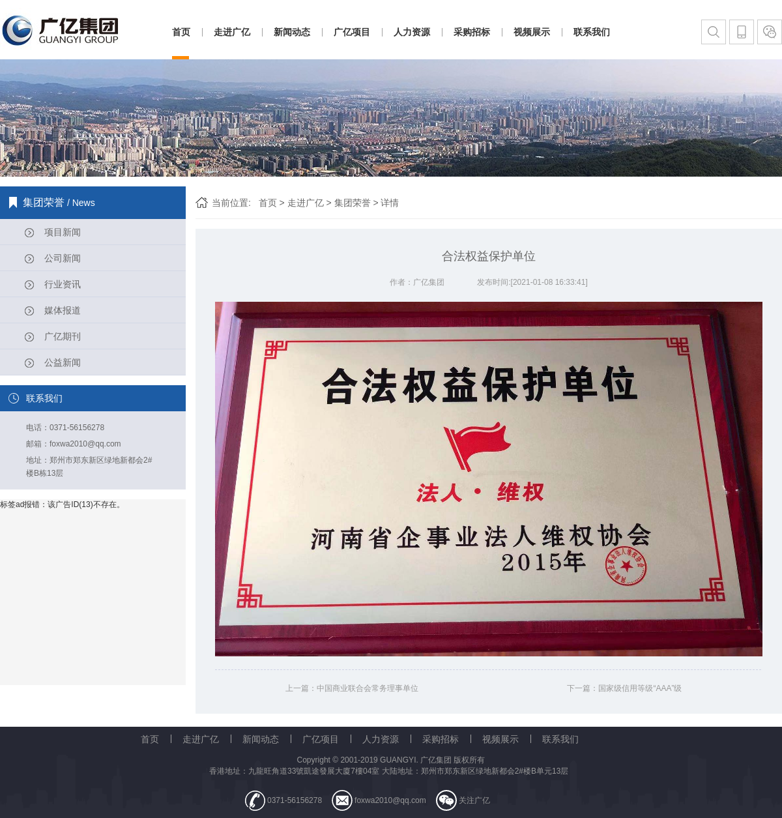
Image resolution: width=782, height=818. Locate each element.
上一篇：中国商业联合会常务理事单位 (351, 688)
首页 (181, 32)
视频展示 (532, 32)
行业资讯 (62, 284)
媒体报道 (62, 310)
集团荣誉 (352, 202)
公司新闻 (62, 258)
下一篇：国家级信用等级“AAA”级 (624, 688)
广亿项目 (352, 32)
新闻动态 (292, 32)
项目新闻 (62, 232)
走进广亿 (232, 32)
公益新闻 (62, 362)
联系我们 (591, 32)
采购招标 (472, 32)
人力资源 (412, 32)
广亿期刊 (62, 336)
